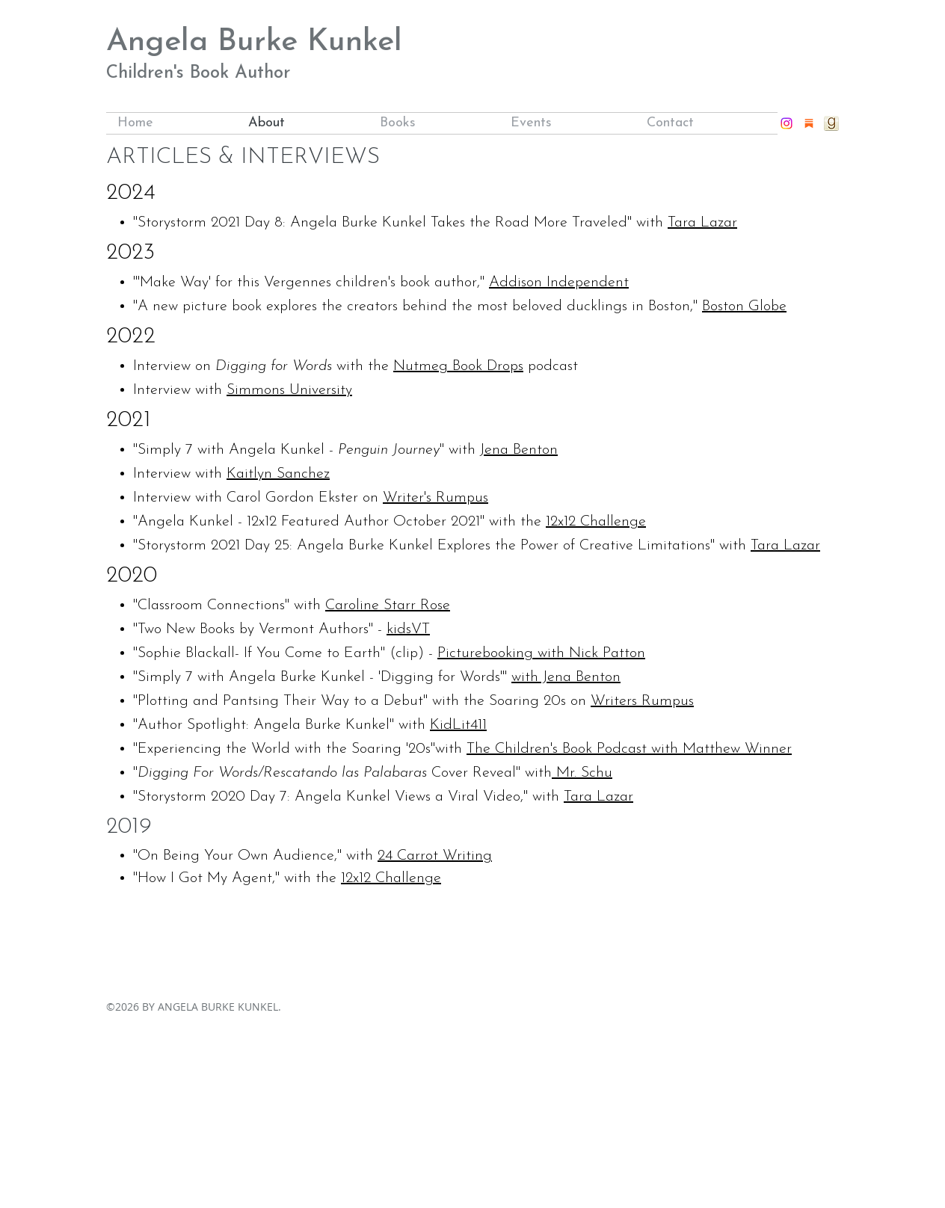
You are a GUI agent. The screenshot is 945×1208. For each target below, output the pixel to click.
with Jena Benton (566, 677)
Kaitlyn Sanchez (278, 473)
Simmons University (289, 390)
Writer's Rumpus (435, 497)
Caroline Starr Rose (387, 605)
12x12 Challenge (596, 521)
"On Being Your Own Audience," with (255, 855)
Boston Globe (744, 306)
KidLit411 (458, 725)
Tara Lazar (702, 222)
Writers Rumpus (642, 701)
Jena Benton (519, 450)
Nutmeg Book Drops (458, 366)
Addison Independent (559, 282)
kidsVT (408, 629)
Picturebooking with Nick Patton (541, 653)
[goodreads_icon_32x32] (831, 123)
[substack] (808, 123)
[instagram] (786, 123)
